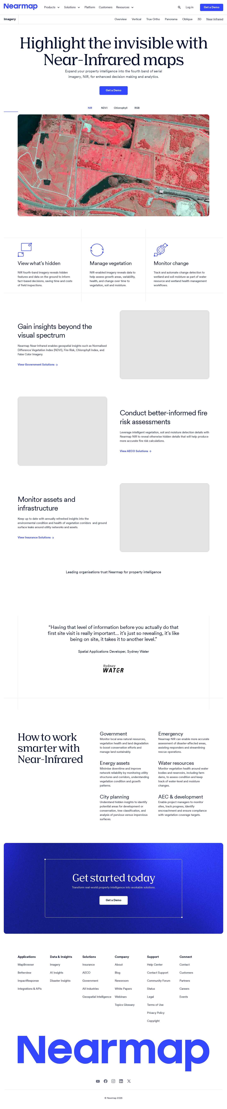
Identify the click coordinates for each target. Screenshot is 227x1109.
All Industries (90, 988)
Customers (105, 7)
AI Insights (56, 972)
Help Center (155, 964)
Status (151, 988)
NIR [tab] (90, 108)
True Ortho (153, 19)
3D (199, 19)
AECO (86, 972)
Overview (121, 19)
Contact (185, 964)
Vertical (136, 19)
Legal (150, 997)
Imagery (55, 964)
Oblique (187, 19)
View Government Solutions (38, 364)
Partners (185, 980)
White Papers (123, 988)
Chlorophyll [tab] (121, 108)
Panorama (171, 19)
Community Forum (158, 980)
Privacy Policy (155, 1013)
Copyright (153, 1021)
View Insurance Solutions (36, 537)
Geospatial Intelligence (96, 997)
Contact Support (157, 972)
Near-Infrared (214, 19)
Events (184, 997)
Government (90, 980)
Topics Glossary (124, 1005)
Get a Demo (211, 7)
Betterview (24, 972)
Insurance (88, 964)
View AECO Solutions (136, 451)
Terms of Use (155, 1005)
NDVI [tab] (104, 108)
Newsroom (122, 980)
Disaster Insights (60, 980)
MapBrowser (26, 964)
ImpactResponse (28, 980)
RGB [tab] (137, 108)
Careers (184, 988)
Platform (89, 7)
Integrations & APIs (30, 988)
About (119, 964)
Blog (117, 972)
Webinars (121, 997)
